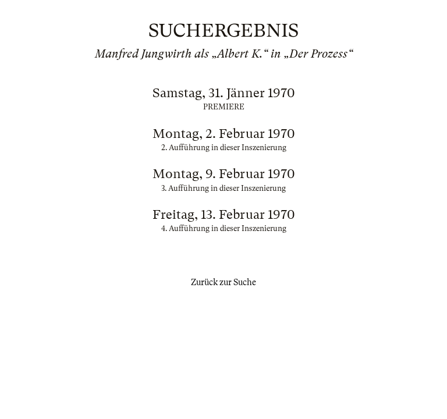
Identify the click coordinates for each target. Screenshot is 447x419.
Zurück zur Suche (223, 282)
